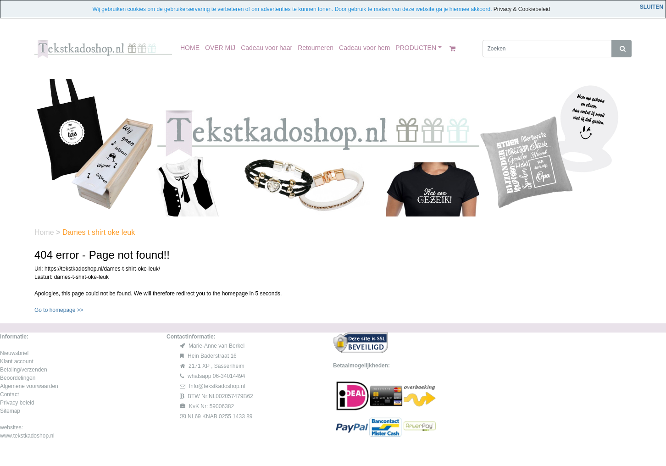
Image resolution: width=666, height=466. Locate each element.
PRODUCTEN (415, 47)
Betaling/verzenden (23, 369)
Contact (9, 394)
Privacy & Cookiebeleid (522, 9)
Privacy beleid (17, 402)
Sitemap (10, 411)
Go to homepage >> (58, 310)
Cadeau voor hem (364, 47)
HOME (190, 47)
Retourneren (315, 47)
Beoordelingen (17, 378)
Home (45, 232)
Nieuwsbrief (14, 353)
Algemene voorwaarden (29, 386)
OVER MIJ (220, 47)
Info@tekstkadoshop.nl (217, 386)
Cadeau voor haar (266, 47)
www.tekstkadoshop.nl (27, 436)
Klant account (16, 361)
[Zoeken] (547, 48)
